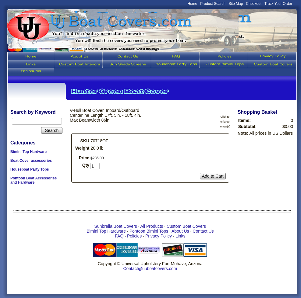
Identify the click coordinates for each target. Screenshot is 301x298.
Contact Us (203, 231)
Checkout (253, 4)
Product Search (212, 4)
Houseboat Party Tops (29, 169)
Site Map (235, 4)
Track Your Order (278, 4)
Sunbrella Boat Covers (115, 226)
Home (192, 4)
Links (180, 236)
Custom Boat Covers (186, 226)
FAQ (119, 236)
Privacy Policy (158, 236)
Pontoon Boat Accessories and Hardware (33, 180)
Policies (134, 236)
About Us (180, 231)
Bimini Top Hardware (28, 152)
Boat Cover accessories (31, 160)
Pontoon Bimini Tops (148, 231)
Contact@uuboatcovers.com (150, 268)
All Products (151, 226)
